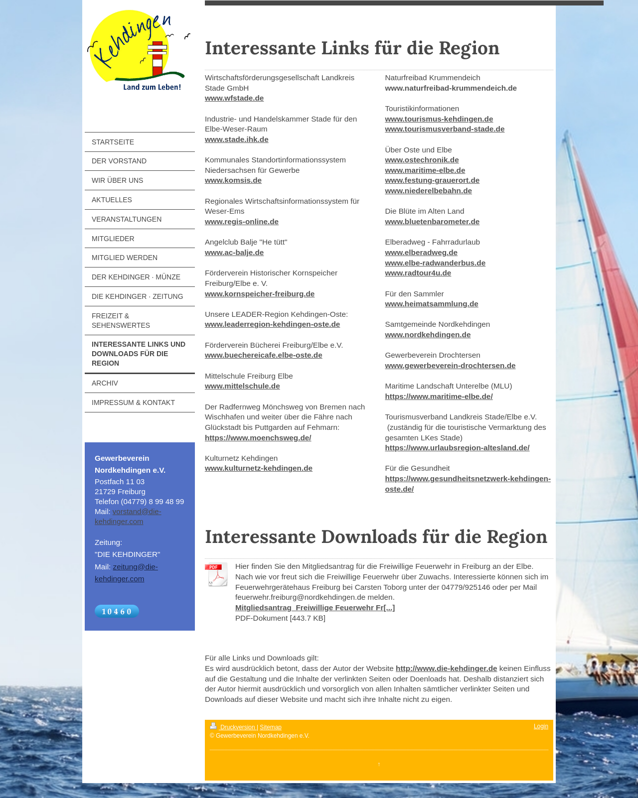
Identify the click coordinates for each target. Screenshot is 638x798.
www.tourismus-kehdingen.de (439, 119)
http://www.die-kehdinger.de (446, 668)
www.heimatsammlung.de (431, 303)
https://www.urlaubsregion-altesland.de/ (457, 447)
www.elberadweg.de (421, 252)
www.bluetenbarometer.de (432, 221)
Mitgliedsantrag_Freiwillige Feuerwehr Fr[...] (315, 607)
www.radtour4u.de (418, 272)
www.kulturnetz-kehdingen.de (259, 468)
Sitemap (271, 727)
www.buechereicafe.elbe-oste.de (263, 355)
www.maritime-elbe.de (425, 170)
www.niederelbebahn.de (428, 190)
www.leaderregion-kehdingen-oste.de (272, 324)
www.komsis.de (233, 180)
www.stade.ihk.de (237, 139)
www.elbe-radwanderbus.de (435, 263)
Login (541, 726)
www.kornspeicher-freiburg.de (260, 293)
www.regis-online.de (242, 221)
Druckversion (233, 727)
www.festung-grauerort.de (432, 180)
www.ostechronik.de (422, 159)
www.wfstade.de (234, 98)
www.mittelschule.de (242, 386)
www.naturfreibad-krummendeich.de (451, 88)
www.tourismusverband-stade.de (444, 129)
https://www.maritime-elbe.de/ (438, 396)
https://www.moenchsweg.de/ (258, 437)
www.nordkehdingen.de (428, 334)
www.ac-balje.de (234, 252)
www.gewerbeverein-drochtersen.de (450, 365)
